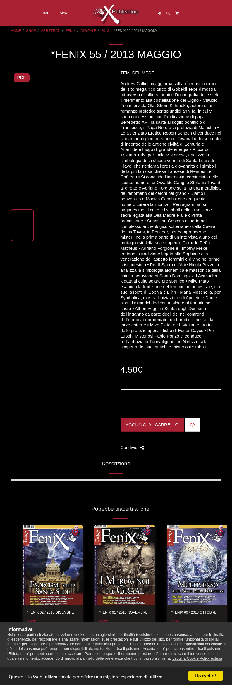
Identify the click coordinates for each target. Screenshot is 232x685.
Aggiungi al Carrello (152, 424)
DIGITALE (89, 31)
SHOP (31, 31)
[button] (159, 13)
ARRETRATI (51, 31)
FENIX (71, 31)
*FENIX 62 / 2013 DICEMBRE (50, 612)
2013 (105, 31)
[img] (53, 565)
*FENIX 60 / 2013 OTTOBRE (194, 612)
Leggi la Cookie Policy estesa (197, 658)
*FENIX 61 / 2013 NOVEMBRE (123, 612)
